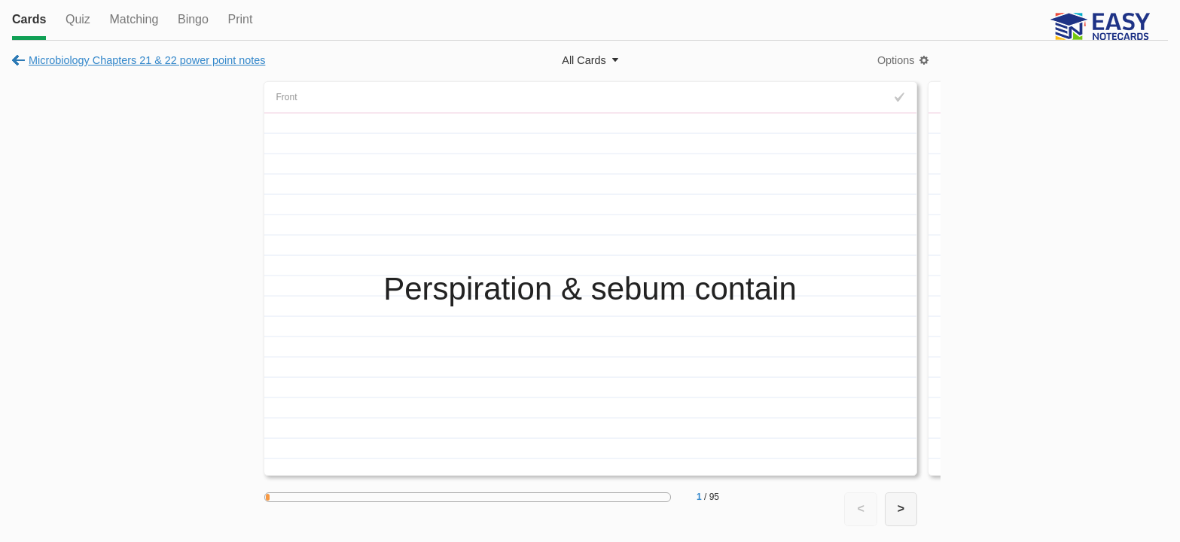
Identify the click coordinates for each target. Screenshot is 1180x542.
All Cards (583, 60)
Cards (29, 19)
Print (239, 19)
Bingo (193, 19)
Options (896, 60)
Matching (133, 19)
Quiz (78, 19)
